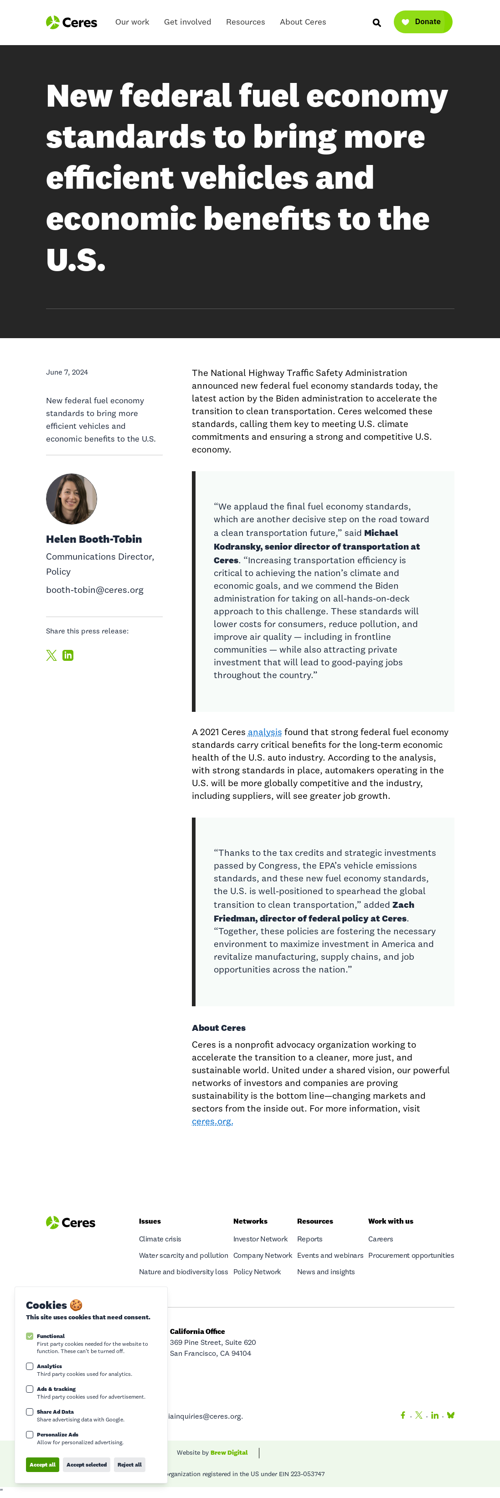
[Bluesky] (448, 1416)
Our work (132, 24)
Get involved (187, 24)
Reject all (130, 1464)
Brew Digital (229, 1452)
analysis (265, 732)
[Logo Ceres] (72, 22)
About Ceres (303, 24)
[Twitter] (419, 1416)
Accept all (43, 1464)
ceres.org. (213, 1122)
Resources (245, 24)
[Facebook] (403, 1416)
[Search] (376, 22)
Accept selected (87, 1464)
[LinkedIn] (435, 1416)
